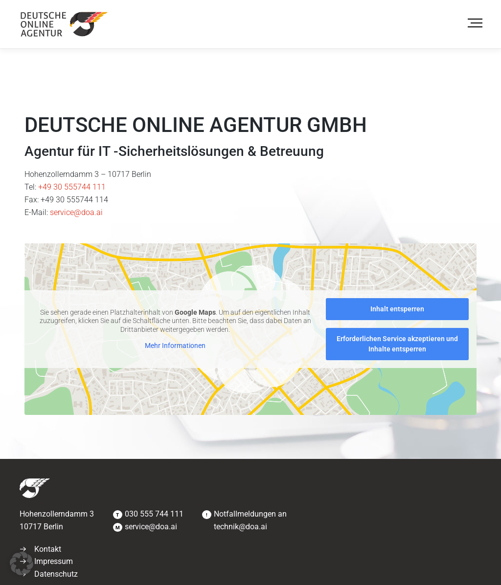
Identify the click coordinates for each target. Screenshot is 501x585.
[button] (21, 563)
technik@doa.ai (240, 526)
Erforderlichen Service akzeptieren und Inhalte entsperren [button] (397, 344)
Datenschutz (56, 574)
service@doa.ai (76, 212)
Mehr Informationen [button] (175, 345)
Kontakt (47, 549)
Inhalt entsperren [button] (397, 309)
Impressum (53, 561)
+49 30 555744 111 (72, 187)
